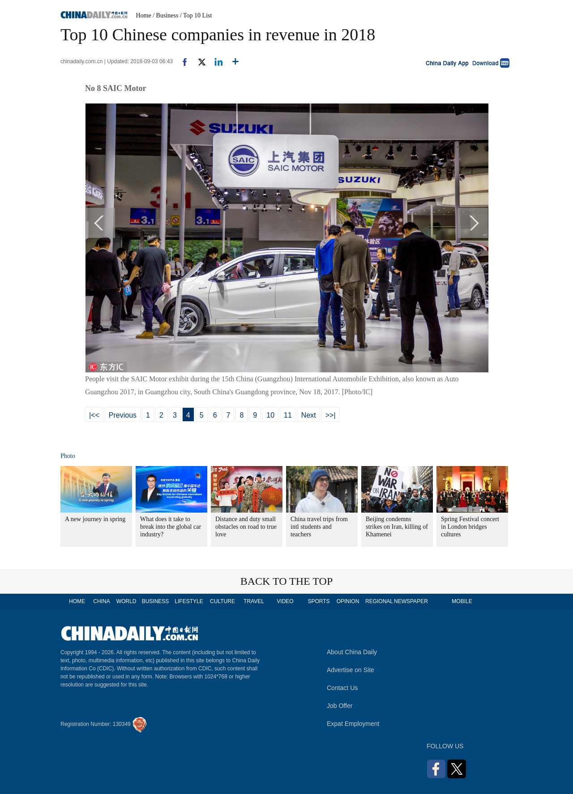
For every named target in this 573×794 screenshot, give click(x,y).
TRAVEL (254, 601)
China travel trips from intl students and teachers (319, 527)
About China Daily (352, 652)
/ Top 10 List (196, 15)
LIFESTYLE (189, 601)
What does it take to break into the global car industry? (170, 527)
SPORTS (318, 601)
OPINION (348, 601)
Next (308, 415)
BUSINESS (155, 601)
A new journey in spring (95, 519)
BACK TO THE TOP (286, 581)
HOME (77, 601)
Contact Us (342, 687)
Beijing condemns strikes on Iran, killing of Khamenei (397, 527)
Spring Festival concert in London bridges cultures (470, 527)
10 (270, 415)
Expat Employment (353, 723)
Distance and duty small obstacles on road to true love (246, 527)
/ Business (165, 15)
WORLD (126, 601)
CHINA (101, 601)
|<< (94, 415)
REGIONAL (379, 601)
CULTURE (222, 601)
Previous (123, 415)
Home (143, 15)
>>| (330, 415)
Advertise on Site (350, 669)
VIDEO (285, 601)
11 (288, 415)
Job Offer (339, 705)
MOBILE (462, 601)
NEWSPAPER (410, 601)
